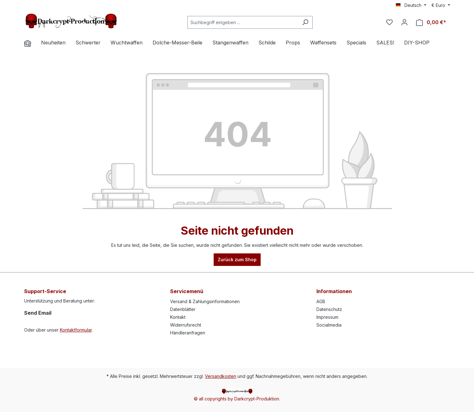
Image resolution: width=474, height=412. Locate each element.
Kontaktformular (76, 330)
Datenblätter (182, 309)
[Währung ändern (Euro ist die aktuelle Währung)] (440, 5)
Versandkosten (220, 376)
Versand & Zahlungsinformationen (205, 301)
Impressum (327, 317)
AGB (320, 301)
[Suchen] (305, 22)
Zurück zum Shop (237, 259)
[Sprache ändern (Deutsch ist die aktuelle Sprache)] (411, 5)
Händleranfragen (187, 332)
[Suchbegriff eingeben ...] (242, 22)
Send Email (37, 313)
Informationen (334, 291)
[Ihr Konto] (404, 22)
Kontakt (177, 317)
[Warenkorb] (431, 22)
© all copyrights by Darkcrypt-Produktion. (237, 398)
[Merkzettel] (389, 22)
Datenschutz (329, 309)
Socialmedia (328, 325)
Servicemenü (186, 291)
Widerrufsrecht (185, 325)
